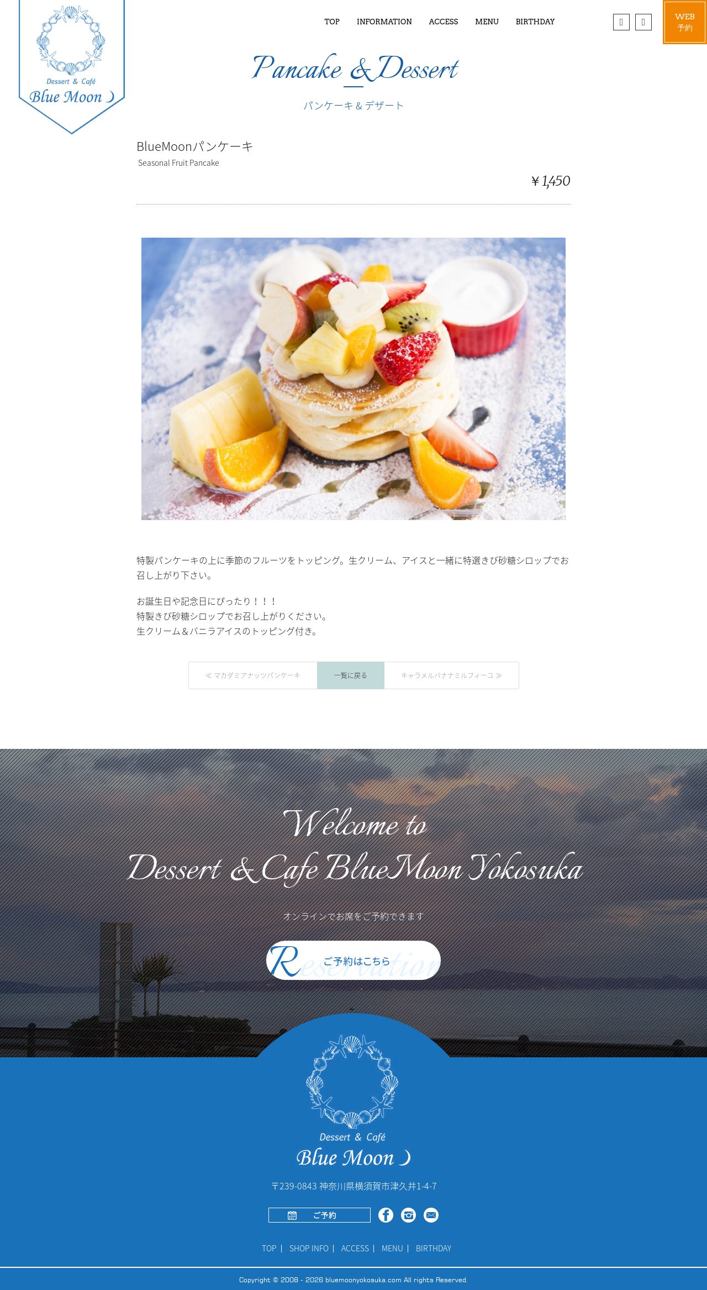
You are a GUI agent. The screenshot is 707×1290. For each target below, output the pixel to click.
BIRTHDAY (535, 22)
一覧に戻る (350, 675)
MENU (392, 1248)
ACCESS (443, 22)
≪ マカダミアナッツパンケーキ (252, 675)
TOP (332, 22)
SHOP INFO (309, 1248)
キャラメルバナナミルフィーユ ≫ (451, 675)
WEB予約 (685, 22)
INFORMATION (384, 22)
